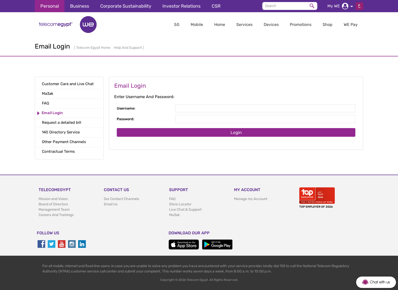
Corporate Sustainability (125, 6)
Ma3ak (174, 215)
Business (79, 6)
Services (244, 24)
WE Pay (351, 24)
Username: (126, 108)
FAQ (172, 199)
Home (219, 24)
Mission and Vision (53, 199)
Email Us (111, 204)
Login (236, 132)
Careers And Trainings (56, 215)
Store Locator (180, 204)
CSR (216, 6)
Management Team (54, 209)
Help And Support (128, 47)
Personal (49, 6)
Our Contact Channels (121, 199)
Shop (328, 24)
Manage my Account (250, 199)
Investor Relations (181, 6)
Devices (271, 24)
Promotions (300, 24)
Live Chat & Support (185, 209)
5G (176, 24)
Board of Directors (53, 204)
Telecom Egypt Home (93, 47)
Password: (125, 119)
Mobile (197, 24)
